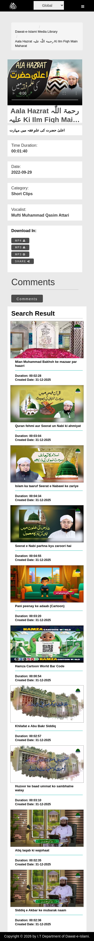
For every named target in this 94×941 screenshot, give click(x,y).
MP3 (20, 247)
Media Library (48, 31)
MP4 (20, 240)
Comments (27, 299)
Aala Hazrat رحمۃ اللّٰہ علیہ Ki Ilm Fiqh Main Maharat (46, 43)
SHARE (22, 261)
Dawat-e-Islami (26, 31)
